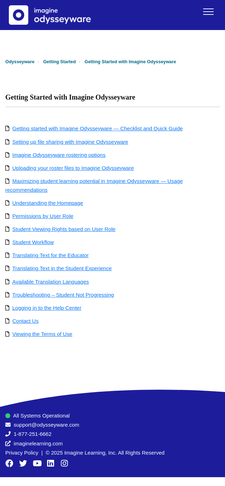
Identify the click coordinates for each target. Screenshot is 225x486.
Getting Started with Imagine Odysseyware (130, 61)
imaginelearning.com (38, 443)
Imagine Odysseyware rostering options (58, 155)
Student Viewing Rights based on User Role (64, 229)
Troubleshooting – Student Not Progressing (63, 295)
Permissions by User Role (43, 216)
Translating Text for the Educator (50, 255)
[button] (208, 11)
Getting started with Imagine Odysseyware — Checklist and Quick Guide (97, 128)
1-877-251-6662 (33, 434)
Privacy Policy (21, 453)
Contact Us (25, 321)
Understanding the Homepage (47, 203)
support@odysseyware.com (46, 425)
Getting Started (59, 61)
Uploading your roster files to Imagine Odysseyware (73, 168)
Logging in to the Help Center (46, 308)
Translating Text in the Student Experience (62, 268)
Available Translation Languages (50, 282)
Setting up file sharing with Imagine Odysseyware (70, 142)
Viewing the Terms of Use (42, 334)
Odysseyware (19, 61)
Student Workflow (33, 242)
